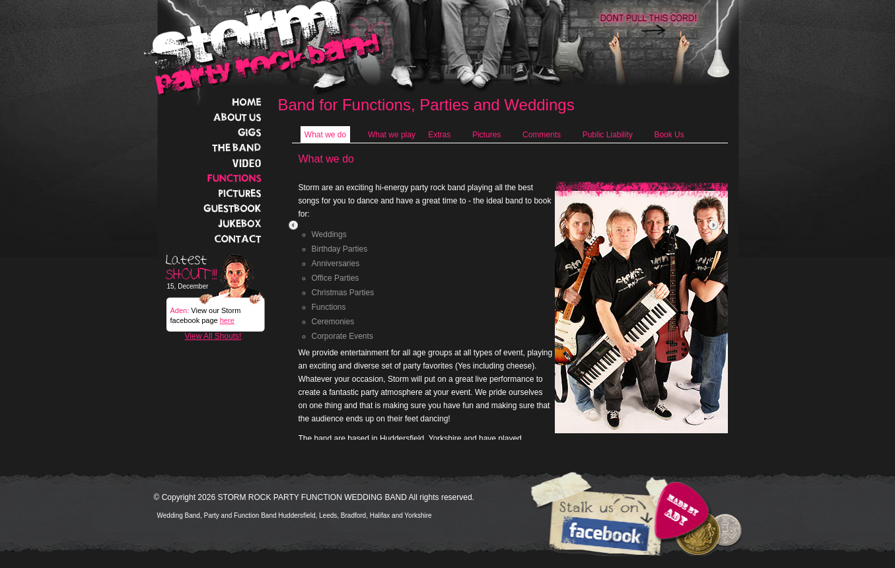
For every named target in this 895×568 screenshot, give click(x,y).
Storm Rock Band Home (263, 47)
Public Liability (608, 134)
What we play (391, 134)
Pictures (486, 134)
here (227, 320)
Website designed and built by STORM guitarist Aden (679, 512)
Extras (439, 134)
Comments (541, 134)
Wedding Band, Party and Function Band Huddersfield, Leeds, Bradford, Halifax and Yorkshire (294, 515)
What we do (325, 134)
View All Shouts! (213, 336)
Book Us (669, 134)
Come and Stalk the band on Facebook (603, 535)
